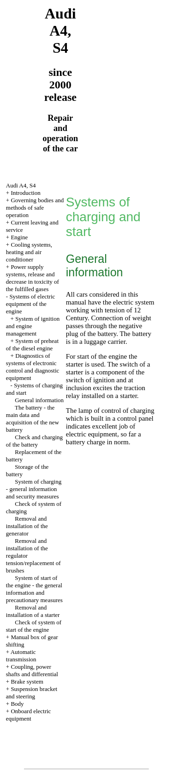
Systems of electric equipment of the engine (30, 304)
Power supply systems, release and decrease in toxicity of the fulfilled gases (32, 277)
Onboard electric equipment (28, 715)
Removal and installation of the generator (27, 526)
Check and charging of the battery (34, 441)
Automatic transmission (21, 655)
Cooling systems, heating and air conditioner (29, 252)
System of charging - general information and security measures (33, 489)
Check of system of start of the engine (33, 626)
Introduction (25, 192)
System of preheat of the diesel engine (32, 344)
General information (39, 400)
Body (17, 703)
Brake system (27, 681)
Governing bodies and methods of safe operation (35, 207)
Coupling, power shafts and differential (32, 670)
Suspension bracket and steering (31, 692)
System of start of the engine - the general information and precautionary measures (34, 589)
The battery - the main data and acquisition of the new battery (32, 418)
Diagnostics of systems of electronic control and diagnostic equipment (33, 366)
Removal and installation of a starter (33, 611)
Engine (19, 237)
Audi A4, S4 (21, 185)
